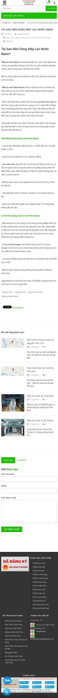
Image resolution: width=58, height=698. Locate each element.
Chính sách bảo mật (12, 636)
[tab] (8, 460)
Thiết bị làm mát (39, 590)
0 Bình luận (8, 41)
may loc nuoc (10, 38)
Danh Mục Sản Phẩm (29, 16)
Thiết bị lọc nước (39, 563)
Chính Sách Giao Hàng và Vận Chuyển (16, 647)
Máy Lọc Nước (19, 23)
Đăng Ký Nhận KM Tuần (14, 632)
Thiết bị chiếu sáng (40, 574)
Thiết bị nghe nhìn (39, 586)
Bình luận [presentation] (8, 460)
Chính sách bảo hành (13, 628)
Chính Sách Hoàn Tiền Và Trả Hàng (16, 641)
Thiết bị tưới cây (39, 593)
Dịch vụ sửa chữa (39, 597)
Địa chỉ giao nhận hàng (13, 656)
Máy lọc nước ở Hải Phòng (40, 420)
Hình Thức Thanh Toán (13, 625)
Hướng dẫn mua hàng (13, 621)
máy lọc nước (19, 38)
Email (4, 486)
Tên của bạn (7, 474)
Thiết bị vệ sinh (38, 571)
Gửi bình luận (11, 529)
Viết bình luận (8, 498)
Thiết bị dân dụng (39, 582)
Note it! (20, 308)
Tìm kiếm (51, 8)
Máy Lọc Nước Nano (43, 38)
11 (45, 399)
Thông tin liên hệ (39, 601)
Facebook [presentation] (21, 460)
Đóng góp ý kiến (11, 652)
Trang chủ (6, 23)
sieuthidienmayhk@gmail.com (42, 639)
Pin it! (14, 308)
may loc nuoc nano (31, 38)
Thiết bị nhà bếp (39, 567)
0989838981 (41, 632)
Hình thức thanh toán (41, 605)
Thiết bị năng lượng (40, 578)
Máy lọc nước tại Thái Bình (40, 396)
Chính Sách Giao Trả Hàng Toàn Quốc (15, 661)
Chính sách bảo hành (41, 608)
